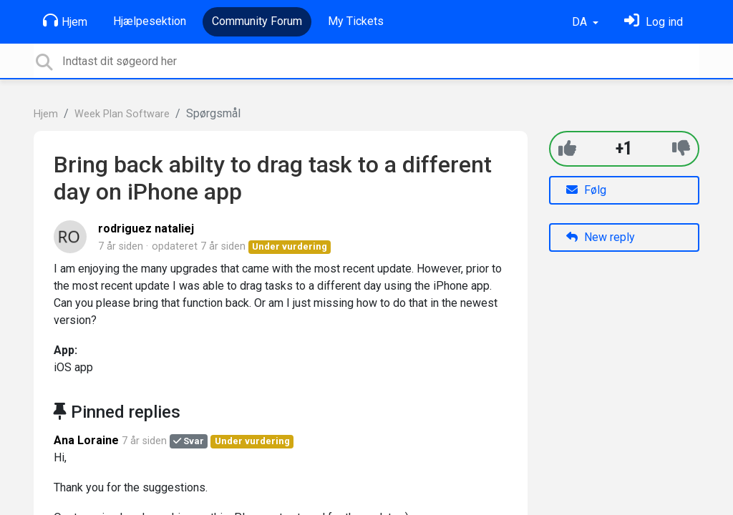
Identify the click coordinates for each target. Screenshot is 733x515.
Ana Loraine (86, 440)
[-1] (681, 148)
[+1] (567, 148)
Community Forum (257, 21)
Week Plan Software (122, 114)
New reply (600, 237)
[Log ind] (653, 21)
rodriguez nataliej (146, 228)
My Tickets (356, 21)
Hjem (65, 21)
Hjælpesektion (149, 21)
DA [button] (581, 22)
